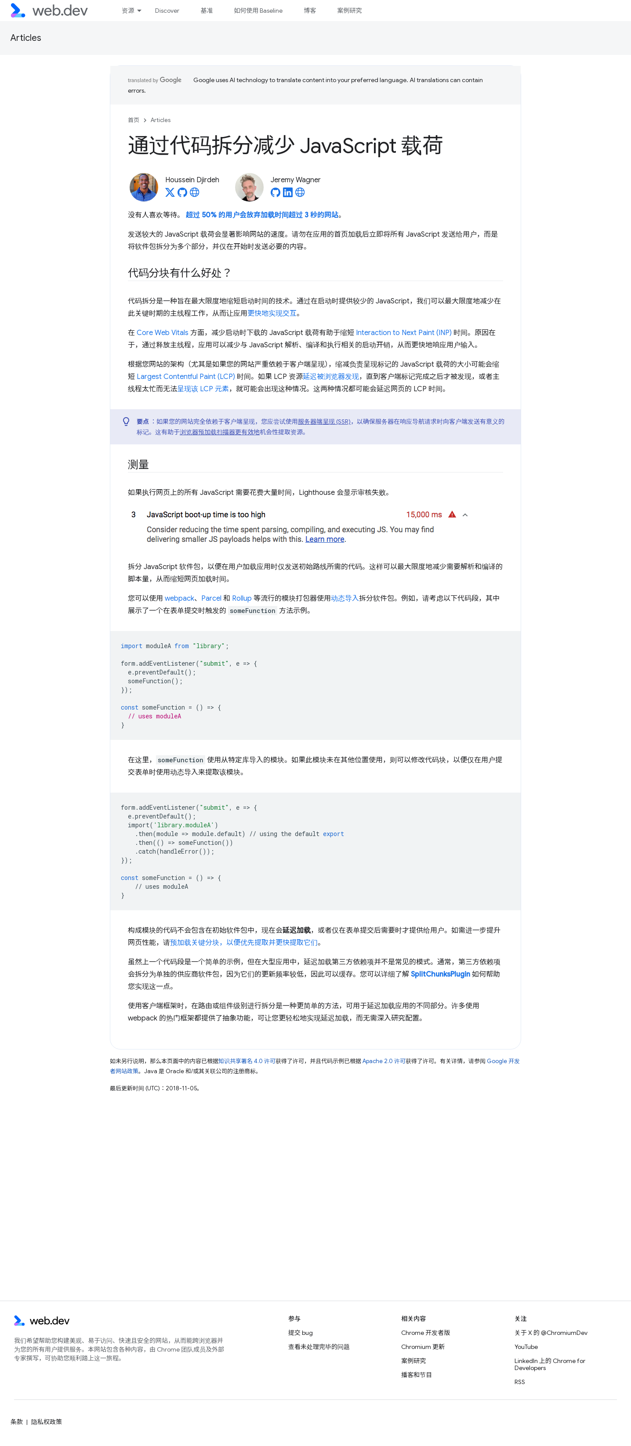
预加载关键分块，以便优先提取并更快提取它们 (244, 942)
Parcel (211, 598)
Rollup (242, 598)
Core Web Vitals (163, 332)
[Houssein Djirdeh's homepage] (194, 195)
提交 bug (300, 1333)
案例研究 (349, 10)
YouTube (526, 1347)
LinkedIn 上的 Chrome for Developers (550, 1364)
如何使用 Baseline (258, 10)
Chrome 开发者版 (425, 1333)
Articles (26, 37)
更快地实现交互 (272, 313)
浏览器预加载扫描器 (207, 432)
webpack (179, 598)
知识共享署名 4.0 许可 (247, 1061)
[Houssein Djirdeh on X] (170, 195)
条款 (17, 1421)
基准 (206, 10)
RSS (520, 1382)
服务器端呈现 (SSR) (324, 422)
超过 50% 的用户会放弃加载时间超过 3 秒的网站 (262, 215)
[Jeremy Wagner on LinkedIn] (288, 195)
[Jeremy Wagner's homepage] (300, 195)
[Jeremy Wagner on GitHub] (275, 195)
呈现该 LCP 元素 (203, 389)
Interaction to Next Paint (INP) (404, 332)
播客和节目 (416, 1375)
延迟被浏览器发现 (331, 376)
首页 (133, 120)
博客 (310, 10)
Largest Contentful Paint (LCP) (186, 376)
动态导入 (345, 598)
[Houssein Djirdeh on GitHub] (182, 195)
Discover (167, 10)
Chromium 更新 (423, 1347)
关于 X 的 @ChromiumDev (551, 1333)
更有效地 (247, 432)
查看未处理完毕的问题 (319, 1347)
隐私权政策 (46, 1421)
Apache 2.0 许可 (384, 1061)
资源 (128, 10)
